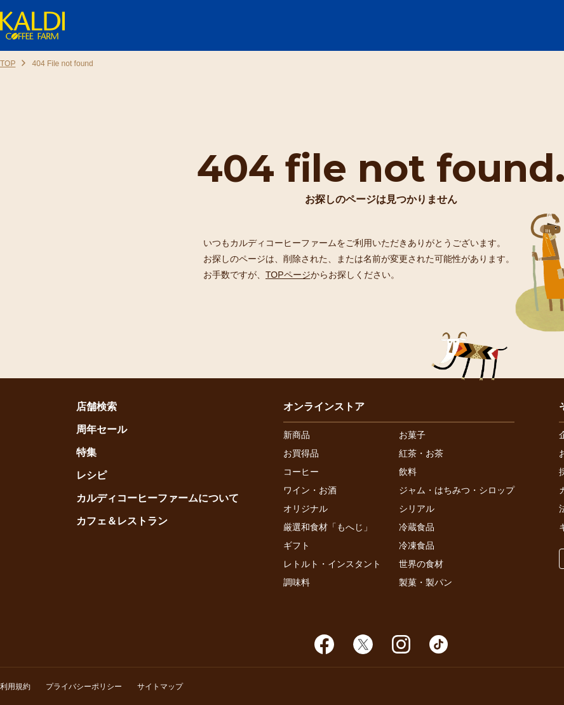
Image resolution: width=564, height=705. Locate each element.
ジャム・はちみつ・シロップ (456, 490)
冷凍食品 (416, 545)
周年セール (101, 429)
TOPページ (288, 275)
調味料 (296, 582)
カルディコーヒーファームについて (157, 498)
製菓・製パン (425, 582)
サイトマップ (160, 686)
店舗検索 (96, 406)
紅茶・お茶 (421, 453)
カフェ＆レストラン (122, 521)
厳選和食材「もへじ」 (327, 527)
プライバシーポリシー (84, 686)
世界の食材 (421, 564)
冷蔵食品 (416, 527)
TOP (7, 63)
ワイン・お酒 (310, 490)
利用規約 (15, 686)
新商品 (296, 435)
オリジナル (305, 508)
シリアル (416, 508)
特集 (86, 452)
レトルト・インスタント (332, 564)
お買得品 (301, 453)
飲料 (408, 472)
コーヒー (301, 472)
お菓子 (412, 435)
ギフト (296, 545)
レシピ (91, 475)
